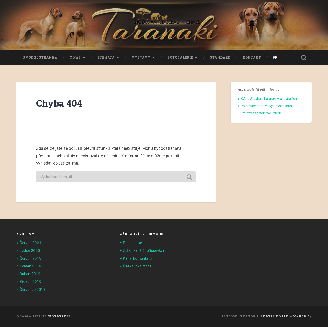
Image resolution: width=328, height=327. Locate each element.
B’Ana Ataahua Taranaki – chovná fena (270, 99)
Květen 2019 (30, 266)
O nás (75, 57)
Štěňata (106, 57)
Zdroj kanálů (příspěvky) (143, 250)
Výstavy (141, 57)
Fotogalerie (180, 57)
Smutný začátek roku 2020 (261, 113)
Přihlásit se (132, 242)
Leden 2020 (30, 250)
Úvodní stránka (40, 57)
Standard (220, 57)
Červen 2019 (30, 258)
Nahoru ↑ (302, 316)
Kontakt (252, 57)
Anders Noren (274, 316)
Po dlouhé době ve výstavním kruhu (267, 106)
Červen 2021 (30, 242)
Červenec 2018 (33, 289)
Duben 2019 (30, 274)
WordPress (59, 316)
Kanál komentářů (137, 258)
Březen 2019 (30, 281)
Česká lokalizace (137, 266)
